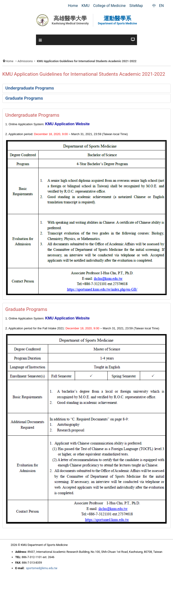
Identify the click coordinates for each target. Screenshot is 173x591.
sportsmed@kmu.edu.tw (41, 568)
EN (161, 5)
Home (9, 61)
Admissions (25, 61)
